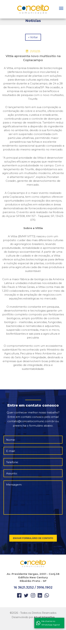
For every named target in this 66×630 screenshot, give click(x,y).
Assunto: (11, 473)
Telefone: (12, 462)
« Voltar (33, 37)
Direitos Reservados (44, 612)
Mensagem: (14, 484)
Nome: (10, 439)
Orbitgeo (33, 9)
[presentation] (33, 524)
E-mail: (10, 451)
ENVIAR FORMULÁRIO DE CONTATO (33, 538)
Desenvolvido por (33, 617)
